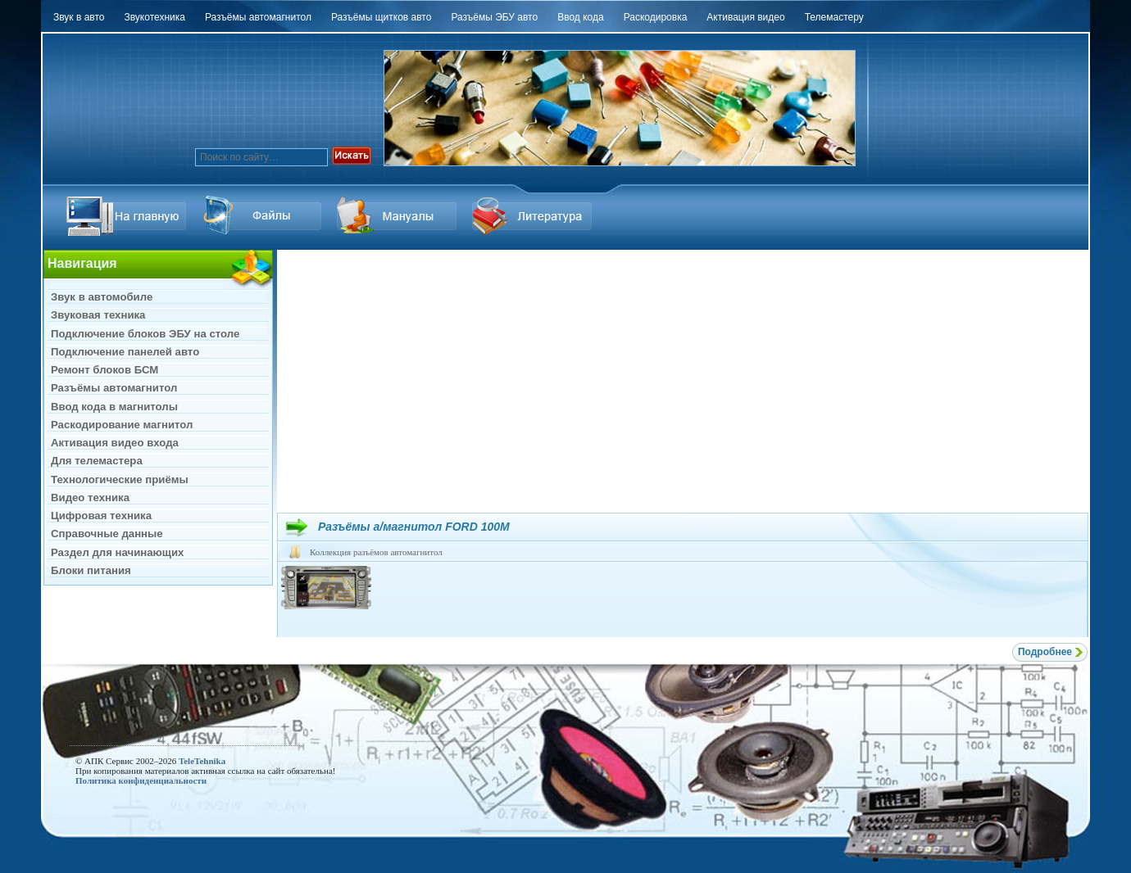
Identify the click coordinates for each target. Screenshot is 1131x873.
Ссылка (264, 216)
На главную (128, 216)
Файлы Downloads (399, 216)
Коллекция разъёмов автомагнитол (376, 552)
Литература (534, 216)
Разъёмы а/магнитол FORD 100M (414, 526)
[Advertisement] (682, 380)
